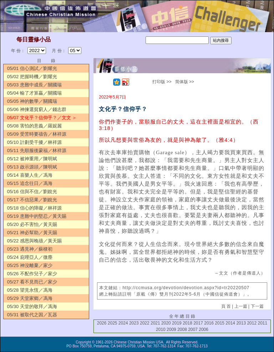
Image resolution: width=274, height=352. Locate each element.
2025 (112, 323)
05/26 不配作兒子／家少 (32, 273)
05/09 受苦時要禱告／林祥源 (36, 134)
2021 (155, 323)
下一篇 (257, 306)
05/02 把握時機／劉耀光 (32, 76)
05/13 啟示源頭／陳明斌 (32, 167)
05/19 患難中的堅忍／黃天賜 (36, 216)
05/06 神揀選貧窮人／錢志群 (36, 109)
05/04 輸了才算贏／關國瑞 (34, 93)
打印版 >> (161, 81)
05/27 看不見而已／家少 (32, 282)
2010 (161, 329)
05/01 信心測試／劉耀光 (32, 68)
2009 (171, 329)
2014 (230, 323)
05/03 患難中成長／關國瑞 (34, 84)
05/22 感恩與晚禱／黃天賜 (34, 240)
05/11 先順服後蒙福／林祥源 (36, 150)
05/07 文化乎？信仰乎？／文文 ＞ (42, 117)
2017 (198, 323)
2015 (219, 323)
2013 (241, 323)
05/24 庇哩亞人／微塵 (29, 257)
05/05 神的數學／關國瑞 (32, 101)
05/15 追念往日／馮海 (29, 183)
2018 (187, 323)
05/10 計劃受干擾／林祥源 (34, 142)
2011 (262, 323)
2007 (193, 329)
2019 (177, 323)
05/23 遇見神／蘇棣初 (29, 249)
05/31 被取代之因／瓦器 (32, 314)
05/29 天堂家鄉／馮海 (29, 298)
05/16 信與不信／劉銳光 (32, 191)
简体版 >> (184, 81)
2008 (182, 329)
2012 (252, 323)
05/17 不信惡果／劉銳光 (32, 199)
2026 (102, 323)
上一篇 (240, 306)
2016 (209, 323)
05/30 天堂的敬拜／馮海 (32, 306)
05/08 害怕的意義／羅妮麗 (34, 126)
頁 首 (226, 306)
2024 (123, 323)
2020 (166, 323)
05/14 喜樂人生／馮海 (29, 175)
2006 (203, 329)
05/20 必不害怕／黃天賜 (32, 224)
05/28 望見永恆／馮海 (29, 290)
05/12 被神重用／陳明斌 (32, 158)
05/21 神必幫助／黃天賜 (32, 232)
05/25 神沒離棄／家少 (29, 265)
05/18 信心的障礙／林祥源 (34, 208)
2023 (134, 323)
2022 (144, 323)
